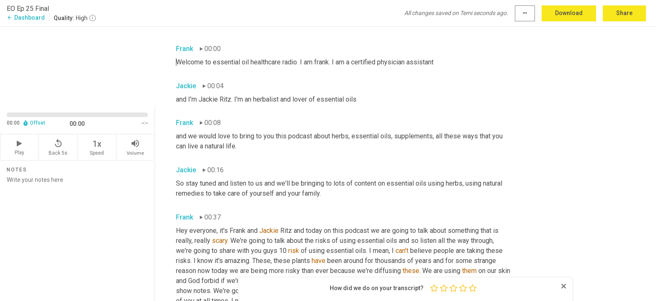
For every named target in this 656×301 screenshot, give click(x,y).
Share (624, 13)
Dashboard (26, 17)
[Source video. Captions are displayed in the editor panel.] (77, 65)
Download (569, 13)
